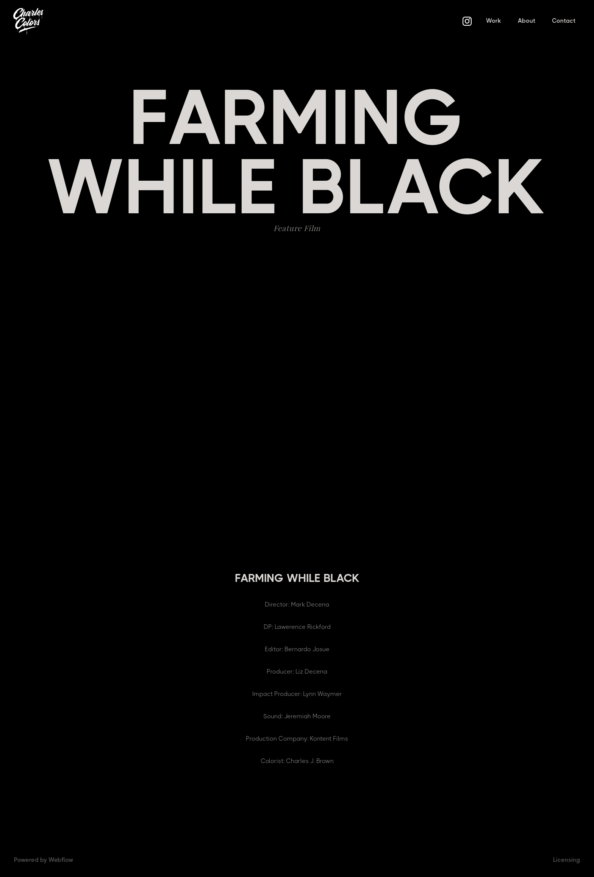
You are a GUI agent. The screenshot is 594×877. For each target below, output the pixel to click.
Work (493, 20)
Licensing (566, 859)
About (526, 20)
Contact (563, 20)
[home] (28, 21)
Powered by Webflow (43, 859)
